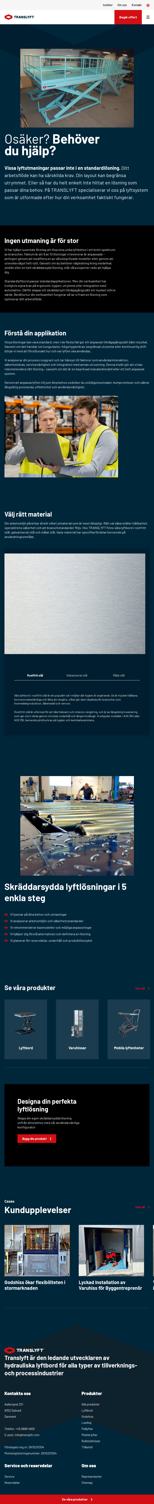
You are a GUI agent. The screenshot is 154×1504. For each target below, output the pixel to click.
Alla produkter (91, 1404)
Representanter (92, 1476)
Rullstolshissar (91, 1441)
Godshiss (87, 1416)
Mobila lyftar (89, 1435)
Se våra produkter (75, 1499)
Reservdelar (12, 1482)
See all (140, 988)
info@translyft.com (27, 1435)
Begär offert (128, 17)
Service (9, 1476)
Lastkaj (87, 1422)
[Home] (19, 17)
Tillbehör (87, 1447)
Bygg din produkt (34, 1138)
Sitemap (87, 1482)
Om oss (122, 5)
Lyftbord (87, 1410)
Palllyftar (87, 1429)
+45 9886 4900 (25, 1429)
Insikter (108, 5)
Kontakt (137, 5)
